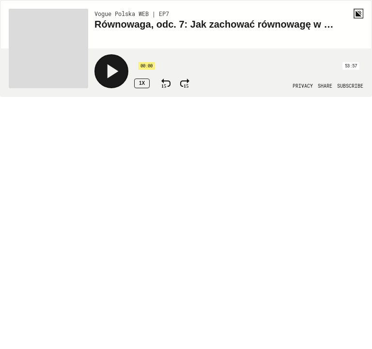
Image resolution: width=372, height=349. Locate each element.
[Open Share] (325, 86)
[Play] (111, 71)
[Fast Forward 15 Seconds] (184, 83)
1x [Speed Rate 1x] (142, 83)
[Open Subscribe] (350, 86)
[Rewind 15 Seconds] (165, 83)
